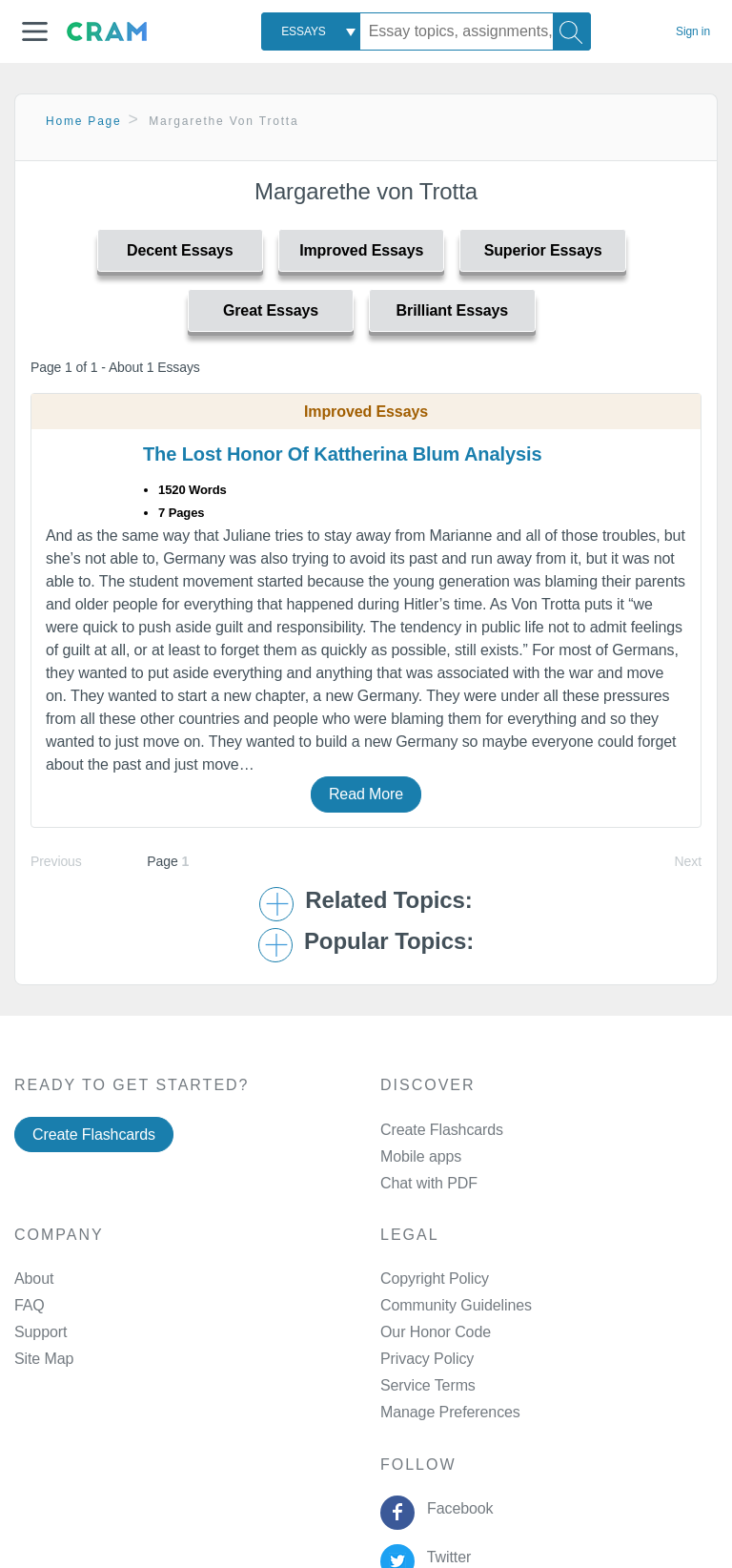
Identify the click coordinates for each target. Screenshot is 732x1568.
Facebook (455, 1508)
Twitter (444, 1557)
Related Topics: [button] (388, 900)
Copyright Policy (434, 1278)
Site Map (43, 1359)
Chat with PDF (429, 1183)
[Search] (572, 31)
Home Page (84, 121)
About (33, 1278)
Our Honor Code (435, 1332)
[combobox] (310, 31)
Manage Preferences (450, 1412)
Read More (366, 794)
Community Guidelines (456, 1305)
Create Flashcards (93, 1134)
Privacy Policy (427, 1359)
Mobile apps (420, 1156)
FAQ (29, 1305)
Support (40, 1332)
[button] (35, 31)
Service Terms (428, 1385)
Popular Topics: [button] (389, 941)
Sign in (693, 31)
